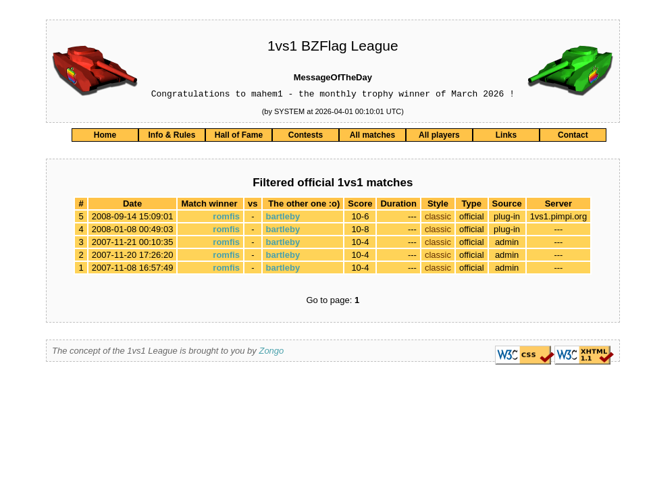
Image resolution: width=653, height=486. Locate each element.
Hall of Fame (239, 137)
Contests (305, 137)
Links (506, 137)
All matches (372, 137)
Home (105, 137)
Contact (573, 137)
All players (439, 137)
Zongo (271, 353)
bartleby (283, 218)
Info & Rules (171, 137)
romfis (226, 218)
